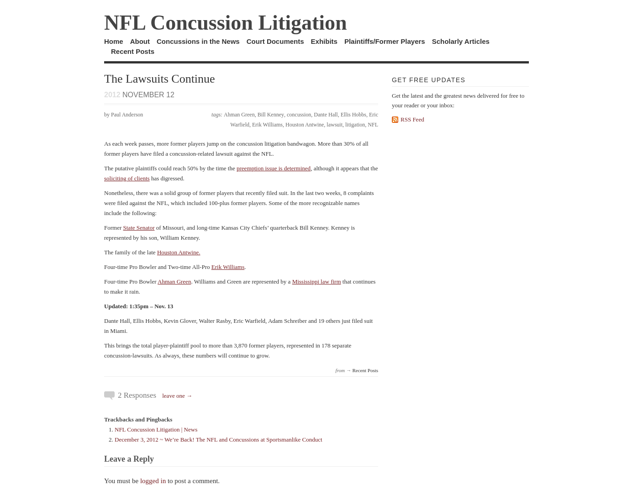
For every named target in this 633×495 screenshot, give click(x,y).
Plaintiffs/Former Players (384, 41)
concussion (299, 114)
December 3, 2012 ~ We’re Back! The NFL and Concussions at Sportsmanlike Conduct (218, 439)
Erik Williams (267, 124)
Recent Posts (132, 51)
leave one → (177, 395)
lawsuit (335, 124)
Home (113, 41)
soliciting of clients (127, 178)
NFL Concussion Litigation (225, 22)
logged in (153, 480)
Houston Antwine (304, 124)
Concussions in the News (198, 41)
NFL (373, 124)
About (140, 41)
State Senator (139, 227)
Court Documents (275, 41)
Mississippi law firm (316, 281)
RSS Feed (412, 119)
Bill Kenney (271, 114)
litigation (355, 124)
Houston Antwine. (178, 252)
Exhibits (324, 41)
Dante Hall (326, 114)
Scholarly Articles (461, 41)
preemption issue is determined (274, 168)
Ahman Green (239, 114)
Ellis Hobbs (353, 114)
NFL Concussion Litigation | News (156, 429)
